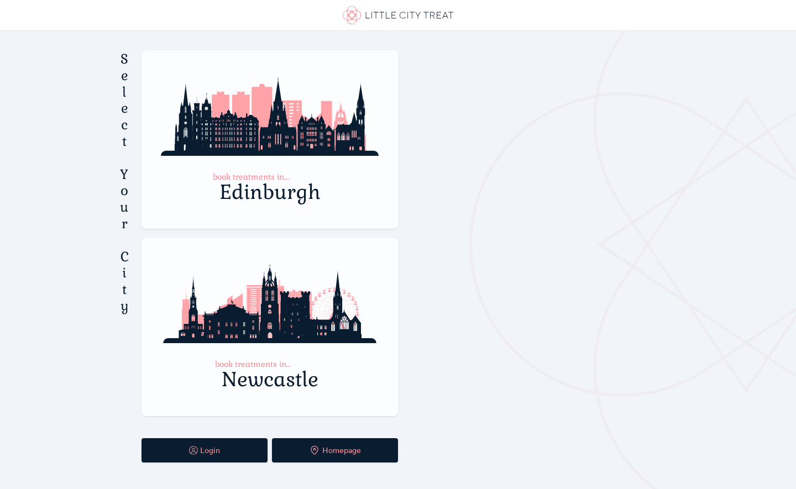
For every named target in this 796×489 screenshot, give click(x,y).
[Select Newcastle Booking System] (270, 327)
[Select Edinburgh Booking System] (270, 139)
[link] (398, 15)
